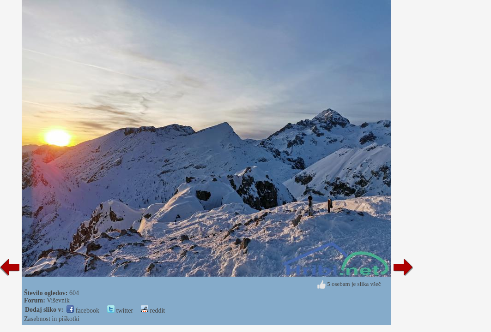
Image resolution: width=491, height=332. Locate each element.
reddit (153, 310)
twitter (120, 310)
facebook (83, 310)
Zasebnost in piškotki (51, 318)
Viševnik (58, 300)
